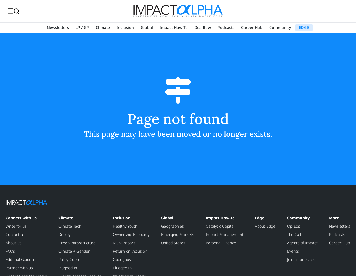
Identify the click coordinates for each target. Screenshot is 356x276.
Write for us (16, 226)
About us (13, 242)
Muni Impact (124, 242)
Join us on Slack (301, 259)
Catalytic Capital (220, 226)
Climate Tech (69, 226)
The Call (294, 234)
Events (293, 251)
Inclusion (125, 27)
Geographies (172, 226)
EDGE (304, 27)
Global (147, 27)
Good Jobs (122, 259)
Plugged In (67, 267)
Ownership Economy (131, 234)
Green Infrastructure (77, 242)
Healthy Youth (125, 226)
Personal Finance (221, 242)
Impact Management (224, 234)
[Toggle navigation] (13, 11)
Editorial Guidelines (22, 259)
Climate (103, 27)
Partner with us (19, 267)
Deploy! (64, 234)
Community (280, 27)
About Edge (265, 226)
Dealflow (202, 27)
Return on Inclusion (130, 251)
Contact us (15, 234)
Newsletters (58, 27)
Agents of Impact (302, 242)
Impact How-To (174, 27)
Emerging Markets (177, 234)
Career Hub (252, 27)
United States (173, 242)
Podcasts (225, 27)
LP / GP (82, 27)
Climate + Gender (74, 251)
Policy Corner (70, 259)
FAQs (10, 251)
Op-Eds (293, 226)
